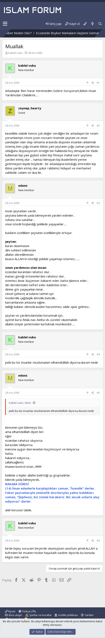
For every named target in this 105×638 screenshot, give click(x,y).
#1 (98, 82)
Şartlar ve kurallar (40, 615)
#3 (98, 203)
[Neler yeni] (92, 23)
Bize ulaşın (15, 615)
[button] (5, 23)
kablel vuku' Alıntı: (20, 403)
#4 (98, 354)
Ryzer (10, 611)
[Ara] (100, 23)
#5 (98, 392)
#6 (98, 540)
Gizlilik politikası (68, 615)
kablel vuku (15, 53)
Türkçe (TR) (27, 611)
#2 (98, 125)
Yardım (89, 615)
